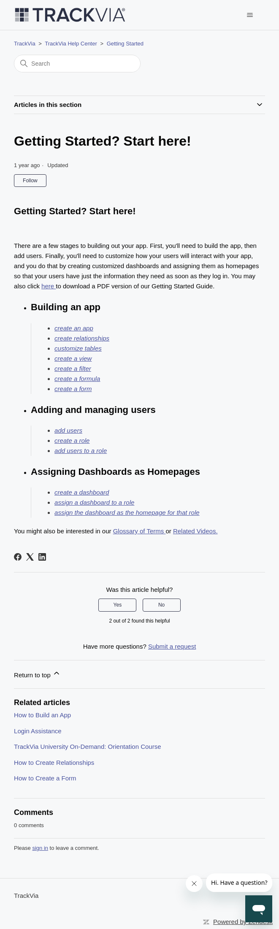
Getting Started (125, 43)
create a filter (72, 368)
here (48, 286)
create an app (73, 328)
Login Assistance (38, 731)
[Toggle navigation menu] (250, 15)
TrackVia (24, 43)
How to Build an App (42, 715)
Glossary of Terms (139, 531)
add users (68, 430)
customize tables (78, 348)
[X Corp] (30, 557)
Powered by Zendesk (243, 921)
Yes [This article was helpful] (118, 605)
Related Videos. (195, 531)
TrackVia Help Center (71, 43)
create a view (73, 358)
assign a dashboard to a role (94, 502)
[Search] (77, 63)
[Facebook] (18, 557)
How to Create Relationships (54, 762)
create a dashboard (81, 492)
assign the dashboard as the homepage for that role (127, 512)
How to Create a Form (45, 778)
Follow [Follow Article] (30, 181)
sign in (40, 848)
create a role (71, 440)
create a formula (77, 378)
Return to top (37, 674)
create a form (73, 388)
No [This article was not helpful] (161, 605)
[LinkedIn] (42, 557)
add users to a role (80, 450)
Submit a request (172, 646)
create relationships (81, 338)
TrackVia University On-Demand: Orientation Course (87, 746)
